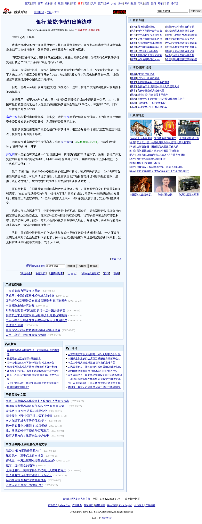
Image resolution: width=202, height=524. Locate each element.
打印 (106, 273)
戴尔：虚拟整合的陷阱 (20, 465)
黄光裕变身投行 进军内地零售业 (26, 410)
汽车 (93, 3)
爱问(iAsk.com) (35, 265)
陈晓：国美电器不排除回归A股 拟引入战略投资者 (37, 401)
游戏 (106, 3)
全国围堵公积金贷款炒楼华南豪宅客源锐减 (33, 330)
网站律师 (112, 505)
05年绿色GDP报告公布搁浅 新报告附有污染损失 (36, 300)
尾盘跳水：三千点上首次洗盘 (24, 455)
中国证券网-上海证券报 (87, 29)
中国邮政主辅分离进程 (20, 305)
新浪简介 (53, 505)
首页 (27, 3)
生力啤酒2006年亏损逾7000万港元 (27, 430)
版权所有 (107, 518)
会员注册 (139, 505)
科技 (67, 3)
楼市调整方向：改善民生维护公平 (27, 435)
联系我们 (89, 505)
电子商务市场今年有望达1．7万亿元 (29, 475)
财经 (53, 3)
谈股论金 (26, 273)
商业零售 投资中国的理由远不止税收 (29, 415)
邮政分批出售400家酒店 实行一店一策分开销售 (35, 310)
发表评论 (116, 259)
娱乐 (47, 3)
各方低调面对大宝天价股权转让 (26, 420)
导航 (166, 3)
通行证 (174, 3)
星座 (133, 3)
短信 (146, 3)
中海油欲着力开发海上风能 (23, 290)
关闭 (116, 273)
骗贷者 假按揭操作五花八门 (23, 450)
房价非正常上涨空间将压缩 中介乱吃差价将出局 (36, 315)
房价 (66, 116)
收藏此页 (41, 273)
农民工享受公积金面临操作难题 (26, 335)
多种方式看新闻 (90, 273)
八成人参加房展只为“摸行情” (24, 485)
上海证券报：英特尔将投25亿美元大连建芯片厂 (36, 470)
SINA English (125, 505)
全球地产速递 (14, 325)
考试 (126, 3)
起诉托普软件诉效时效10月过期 (26, 480)
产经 (49, 12)
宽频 (86, 3)
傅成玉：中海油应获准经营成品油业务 (30, 295)
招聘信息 (100, 505)
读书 (120, 3)
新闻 (33, 3)
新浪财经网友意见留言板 (76, 498)
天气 (140, 3)
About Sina (64, 505)
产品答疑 (150, 505)
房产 (100, 3)
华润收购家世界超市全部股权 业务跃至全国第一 (36, 406)
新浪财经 (39, 12)
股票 (60, 3)
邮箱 (160, 3)
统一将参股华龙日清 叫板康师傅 (26, 425)
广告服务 (77, 505)
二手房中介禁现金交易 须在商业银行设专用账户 (36, 320)
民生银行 (66, 142)
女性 (113, 3)
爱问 (153, 3)
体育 (40, 3)
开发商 (10, 154)
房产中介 (12, 116)
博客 (73, 3)
